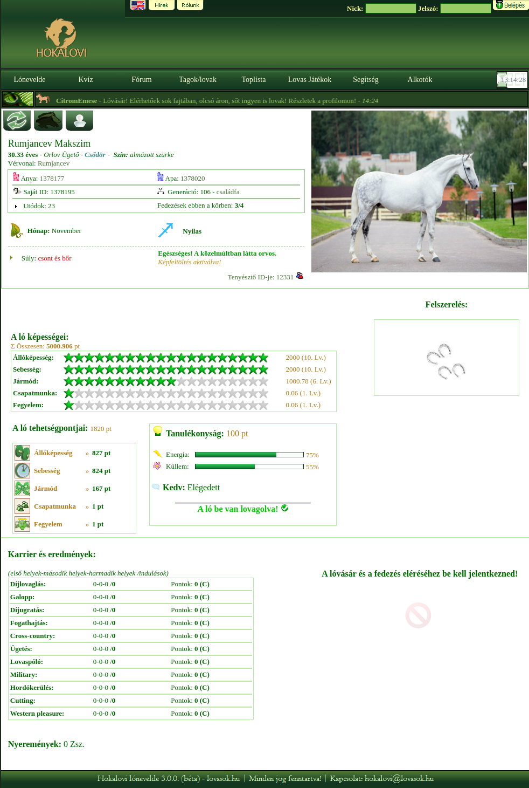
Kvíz (85, 80)
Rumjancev (53, 163)
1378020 (192, 178)
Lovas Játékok (309, 80)
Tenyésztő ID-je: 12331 (261, 277)
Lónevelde (29, 80)
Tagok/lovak (198, 80)
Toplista (254, 80)
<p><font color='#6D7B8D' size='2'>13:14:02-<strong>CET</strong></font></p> (513, 79)
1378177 (52, 178)
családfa (228, 192)
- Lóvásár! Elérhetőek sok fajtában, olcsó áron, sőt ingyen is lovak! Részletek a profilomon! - (240, 101)
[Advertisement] (191, 306)
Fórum (141, 80)
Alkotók (420, 80)
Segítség (365, 80)
